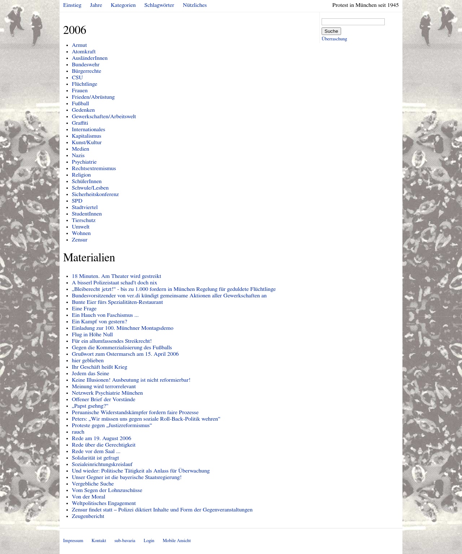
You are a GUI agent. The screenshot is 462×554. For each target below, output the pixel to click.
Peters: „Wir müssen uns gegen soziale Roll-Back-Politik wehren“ (146, 419)
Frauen (80, 90)
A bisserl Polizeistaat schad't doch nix (114, 282)
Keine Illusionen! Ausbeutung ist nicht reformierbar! (131, 380)
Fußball (80, 103)
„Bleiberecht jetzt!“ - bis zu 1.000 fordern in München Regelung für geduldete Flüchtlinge (174, 289)
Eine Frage (84, 308)
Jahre (96, 5)
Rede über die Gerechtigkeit (104, 445)
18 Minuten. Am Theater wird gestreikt (116, 276)
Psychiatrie (84, 162)
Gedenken (83, 110)
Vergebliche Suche (93, 484)
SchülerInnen (87, 181)
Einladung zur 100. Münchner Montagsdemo (122, 328)
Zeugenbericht (88, 516)
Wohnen (81, 233)
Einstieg (72, 5)
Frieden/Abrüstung (93, 97)
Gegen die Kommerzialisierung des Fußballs (122, 347)
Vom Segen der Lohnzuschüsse (107, 490)
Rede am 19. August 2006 (101, 438)
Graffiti (80, 123)
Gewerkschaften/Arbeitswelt (104, 116)
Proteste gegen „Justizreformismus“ (112, 425)
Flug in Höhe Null (92, 334)
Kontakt (99, 541)
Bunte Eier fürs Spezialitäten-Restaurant (117, 302)
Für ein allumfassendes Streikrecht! (112, 341)
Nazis (78, 155)
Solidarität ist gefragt (95, 458)
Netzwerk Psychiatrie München (107, 393)
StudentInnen (87, 214)
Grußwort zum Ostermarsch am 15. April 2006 (125, 354)
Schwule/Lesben (90, 188)
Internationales (88, 129)
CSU (77, 77)
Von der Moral (88, 497)
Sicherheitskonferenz (95, 194)
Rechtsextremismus (94, 168)
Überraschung (334, 39)
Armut (79, 45)
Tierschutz (84, 220)
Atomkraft (84, 51)
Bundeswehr (86, 64)
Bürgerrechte (86, 71)
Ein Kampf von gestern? (99, 321)
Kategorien (123, 5)
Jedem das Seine (90, 373)
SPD (77, 201)
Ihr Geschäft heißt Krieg (99, 367)
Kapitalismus (86, 136)
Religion (81, 175)
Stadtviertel (85, 207)
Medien (80, 149)
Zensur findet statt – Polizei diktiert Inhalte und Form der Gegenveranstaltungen (162, 510)
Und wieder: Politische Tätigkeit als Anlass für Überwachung (141, 471)
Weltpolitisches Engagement (104, 503)
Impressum (73, 541)
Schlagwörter (159, 5)
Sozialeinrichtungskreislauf (102, 464)
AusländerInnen (90, 58)
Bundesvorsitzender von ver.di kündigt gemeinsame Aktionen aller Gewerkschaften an (169, 295)
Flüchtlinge (84, 84)
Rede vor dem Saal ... (96, 451)
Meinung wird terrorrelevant (104, 386)
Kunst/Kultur (87, 142)
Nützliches (195, 5)
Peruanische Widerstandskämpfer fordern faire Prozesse (135, 412)
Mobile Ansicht (177, 541)
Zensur (79, 240)
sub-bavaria (124, 541)
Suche (331, 31)
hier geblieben (88, 360)
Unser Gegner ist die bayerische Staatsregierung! (127, 477)
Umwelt (81, 227)
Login (149, 541)
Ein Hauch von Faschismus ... (105, 315)
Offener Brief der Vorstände (103, 399)
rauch (78, 432)
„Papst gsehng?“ (90, 406)
